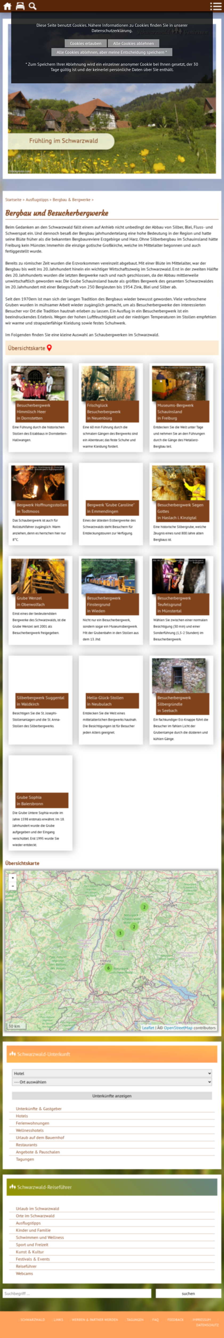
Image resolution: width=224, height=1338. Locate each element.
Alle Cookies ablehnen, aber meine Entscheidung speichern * (112, 52)
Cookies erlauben (85, 43)
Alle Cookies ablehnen (133, 43)
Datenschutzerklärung (112, 30)
